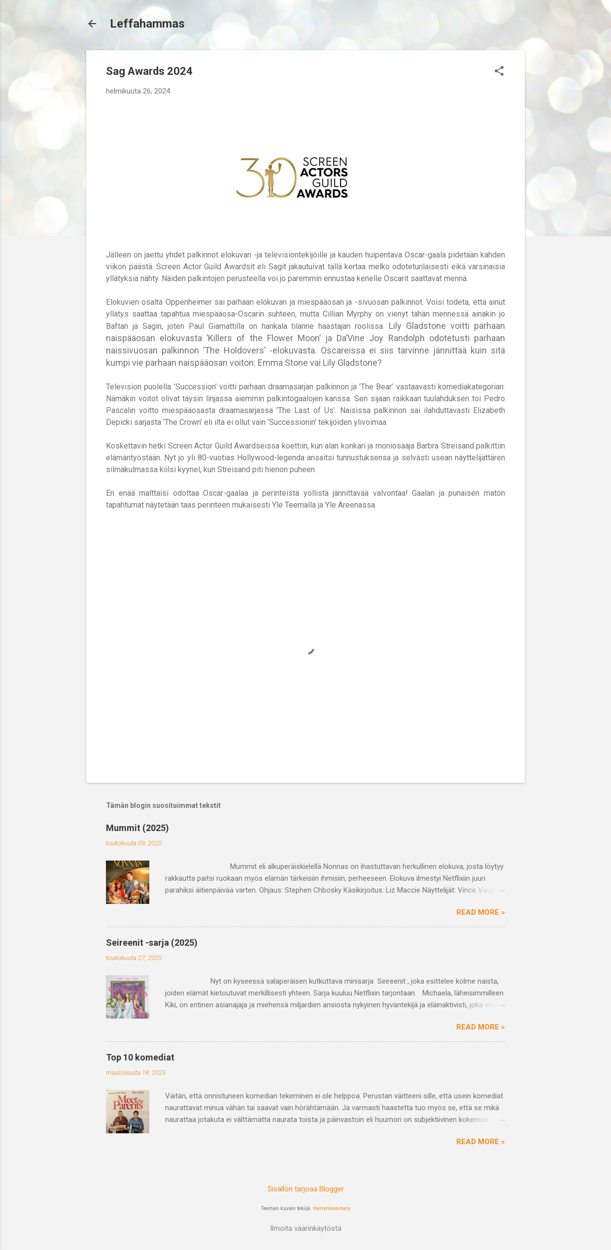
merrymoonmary (331, 1208)
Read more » (480, 912)
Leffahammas (147, 24)
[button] (499, 72)
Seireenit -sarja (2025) (152, 942)
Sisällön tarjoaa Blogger (306, 1189)
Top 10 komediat (140, 1057)
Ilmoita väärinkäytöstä (305, 1228)
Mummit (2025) (137, 828)
